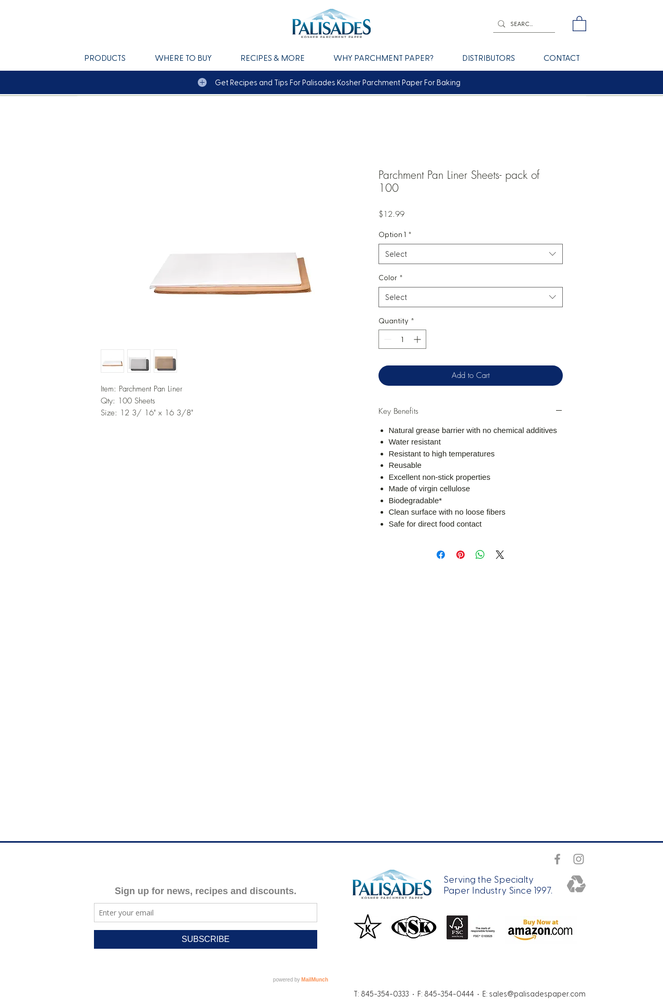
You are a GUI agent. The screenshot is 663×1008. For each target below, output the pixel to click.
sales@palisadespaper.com (537, 993)
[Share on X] (500, 554)
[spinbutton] (402, 339)
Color (390, 277)
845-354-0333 (385, 993)
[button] (579, 23)
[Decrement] (386, 339)
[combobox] (470, 254)
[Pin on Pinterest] (460, 554)
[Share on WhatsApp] (480, 554)
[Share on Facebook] (441, 554)
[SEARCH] (521, 23)
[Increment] (418, 339)
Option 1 (395, 234)
